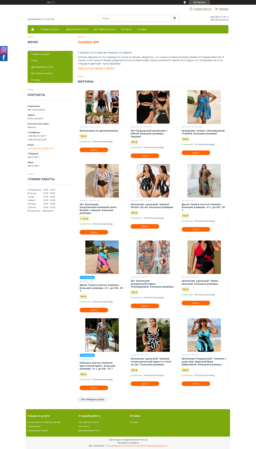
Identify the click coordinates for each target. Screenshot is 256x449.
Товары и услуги (49, 29)
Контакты (126, 29)
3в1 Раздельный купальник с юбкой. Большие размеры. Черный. (149, 133)
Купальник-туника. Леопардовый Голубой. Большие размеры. (203, 132)
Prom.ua (143, 439)
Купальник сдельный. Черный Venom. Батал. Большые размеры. (152, 206)
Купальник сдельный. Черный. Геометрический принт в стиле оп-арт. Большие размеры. (151, 361)
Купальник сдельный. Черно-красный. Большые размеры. (200, 282)
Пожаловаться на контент (120, 445)
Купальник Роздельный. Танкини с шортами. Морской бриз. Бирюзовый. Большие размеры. (204, 361)
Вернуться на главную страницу (96, 68)
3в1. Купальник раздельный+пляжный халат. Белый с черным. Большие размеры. (98, 209)
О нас (34, 60)
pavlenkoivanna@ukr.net (40, 148)
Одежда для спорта (38, 430)
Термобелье (34, 426)
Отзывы (141, 29)
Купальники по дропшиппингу (99, 130)
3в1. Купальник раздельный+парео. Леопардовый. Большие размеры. (152, 283)
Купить (94, 150)
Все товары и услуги (92, 399)
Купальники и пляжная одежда (44, 422)
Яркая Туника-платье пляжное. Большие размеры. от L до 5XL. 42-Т (204, 207)
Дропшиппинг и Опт (77, 29)
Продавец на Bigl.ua (128, 442)
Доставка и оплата (105, 29)
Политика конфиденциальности (151, 445)
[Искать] (175, 18)
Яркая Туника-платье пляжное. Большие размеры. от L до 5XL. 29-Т (101, 287)
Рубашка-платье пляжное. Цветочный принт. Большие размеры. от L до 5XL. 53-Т (97, 365)
